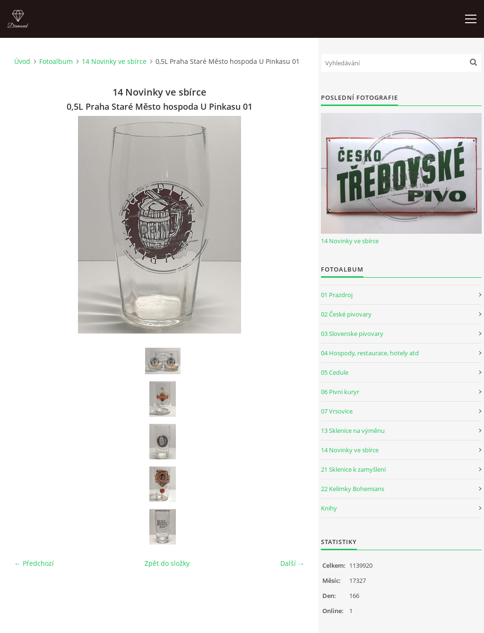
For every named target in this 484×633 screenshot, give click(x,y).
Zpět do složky (167, 563)
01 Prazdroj (337, 294)
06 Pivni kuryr (340, 391)
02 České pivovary (346, 314)
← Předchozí (34, 563)
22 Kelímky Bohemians (352, 488)
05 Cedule (334, 372)
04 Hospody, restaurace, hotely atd (370, 353)
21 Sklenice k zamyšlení (353, 469)
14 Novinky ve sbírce (114, 61)
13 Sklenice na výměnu (353, 430)
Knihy (329, 508)
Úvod (22, 61)
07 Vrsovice (337, 411)
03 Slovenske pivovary (352, 333)
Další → (292, 563)
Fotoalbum (56, 61)
